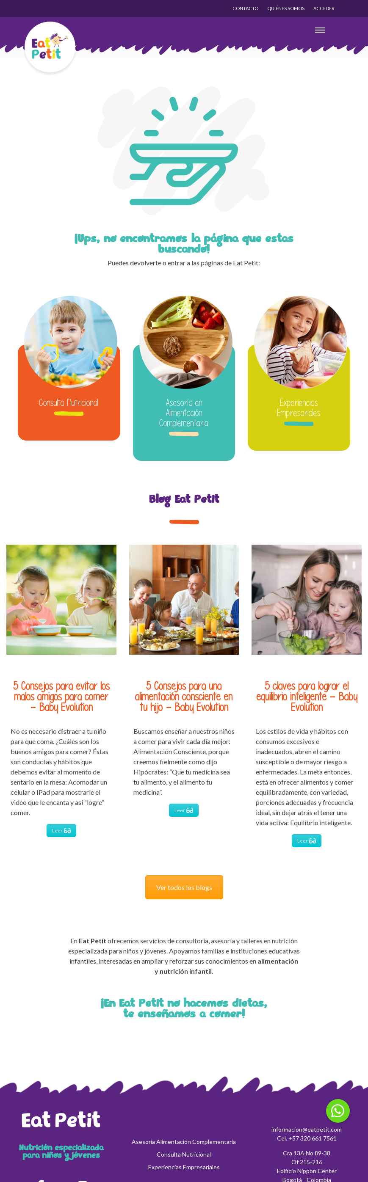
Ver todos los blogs (184, 887)
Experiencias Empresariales (299, 407)
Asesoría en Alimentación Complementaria (184, 412)
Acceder (324, 8)
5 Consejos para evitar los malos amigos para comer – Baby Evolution (61, 697)
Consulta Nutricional (68, 402)
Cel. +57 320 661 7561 (307, 1138)
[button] (338, 1111)
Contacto (245, 8)
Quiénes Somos (285, 8)
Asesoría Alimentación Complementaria (184, 1141)
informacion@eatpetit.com (306, 1129)
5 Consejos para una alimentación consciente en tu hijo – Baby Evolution (183, 697)
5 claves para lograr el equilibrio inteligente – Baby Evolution (306, 697)
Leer (61, 830)
